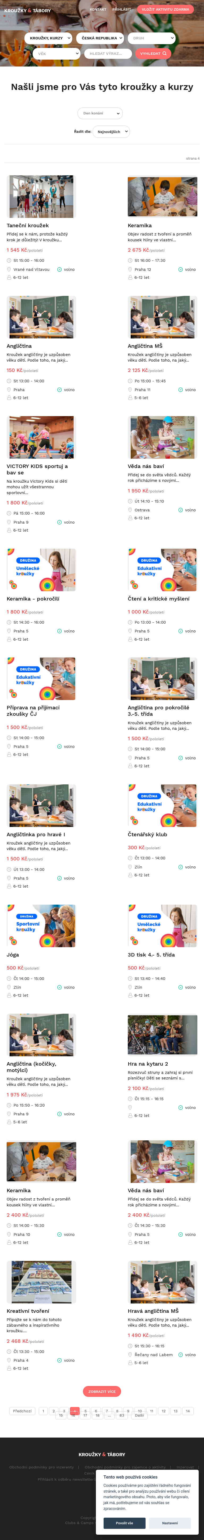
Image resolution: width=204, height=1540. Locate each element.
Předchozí (22, 1411)
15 (61, 1415)
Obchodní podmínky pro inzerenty (41, 1467)
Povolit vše (124, 1523)
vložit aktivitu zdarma (165, 9)
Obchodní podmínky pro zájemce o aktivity (125, 1467)
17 (85, 1415)
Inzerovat (185, 1467)
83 (122, 1415)
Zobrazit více (102, 1391)
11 (151, 1411)
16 (73, 1415)
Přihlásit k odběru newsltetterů (67, 1479)
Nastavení (170, 1523)
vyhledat (153, 53)
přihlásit (121, 9)
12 (163, 1411)
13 (175, 1411)
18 (98, 1415)
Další (139, 1415)
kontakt (98, 9)
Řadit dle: (82, 131)
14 (188, 1411)
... (109, 1415)
